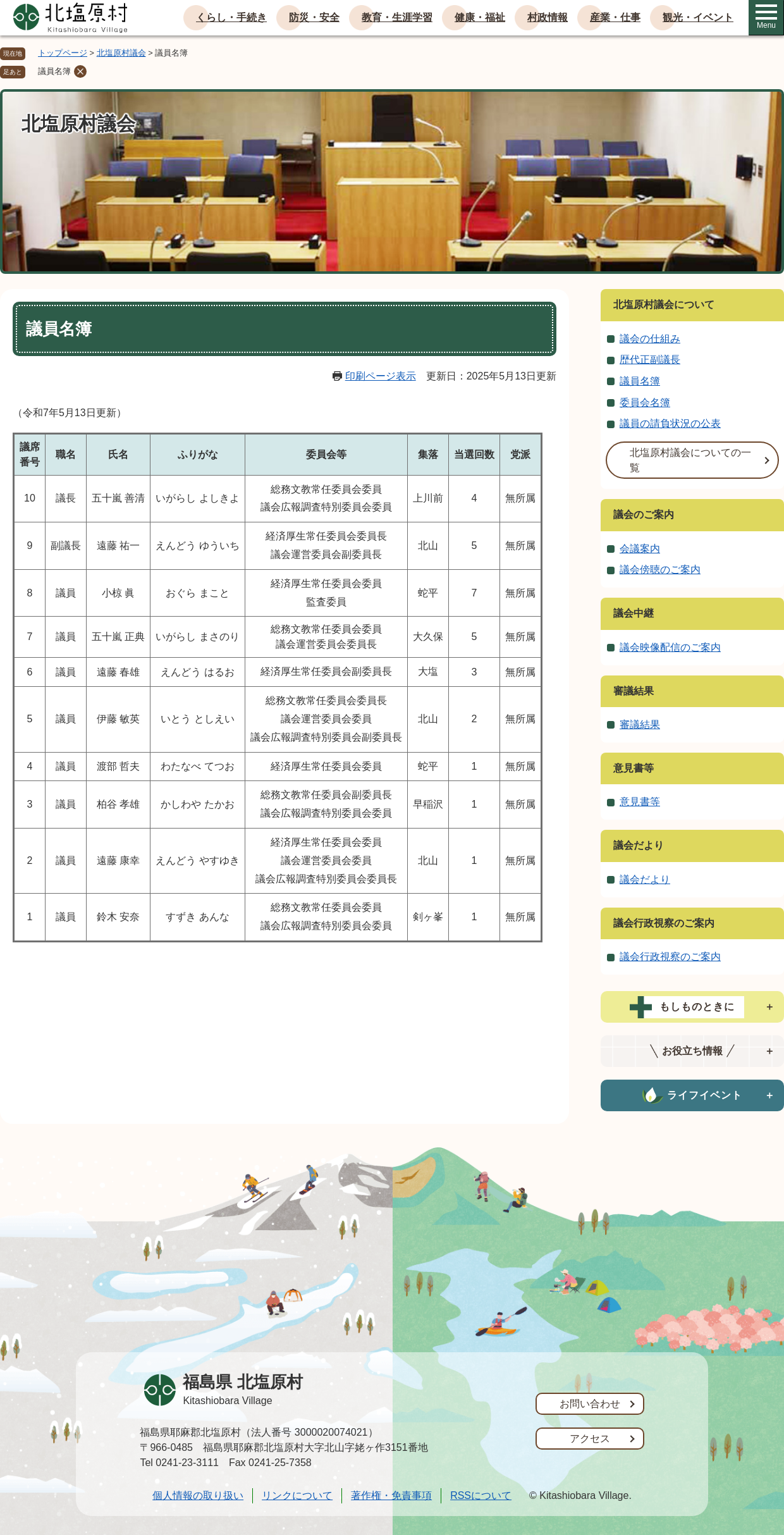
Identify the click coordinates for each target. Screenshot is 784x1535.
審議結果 (633, 691)
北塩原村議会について (663, 304)
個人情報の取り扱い (197, 1495)
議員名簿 (54, 71)
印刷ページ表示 (380, 376)
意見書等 (633, 768)
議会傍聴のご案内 (660, 569)
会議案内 (640, 548)
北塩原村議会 (121, 53)
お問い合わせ (590, 1403)
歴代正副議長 (650, 359)
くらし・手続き (231, 17)
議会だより (638, 845)
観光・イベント (698, 17)
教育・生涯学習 (397, 17)
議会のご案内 (643, 514)
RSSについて (480, 1495)
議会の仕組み (650, 338)
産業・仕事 (615, 17)
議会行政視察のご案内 (663, 923)
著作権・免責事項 (391, 1495)
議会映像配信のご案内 (670, 647)
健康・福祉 (480, 17)
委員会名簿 (645, 402)
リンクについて (297, 1495)
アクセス (590, 1438)
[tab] (692, 1007)
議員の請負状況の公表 (670, 423)
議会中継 (633, 613)
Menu (766, 17)
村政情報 (547, 17)
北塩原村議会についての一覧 (690, 460)
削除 (80, 71)
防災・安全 (314, 17)
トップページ (62, 53)
